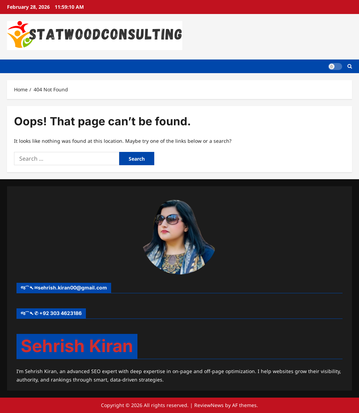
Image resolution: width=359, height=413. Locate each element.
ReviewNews (209, 405)
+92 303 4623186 (60, 313)
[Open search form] (349, 66)
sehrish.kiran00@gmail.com (72, 287)
